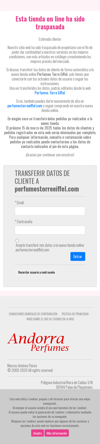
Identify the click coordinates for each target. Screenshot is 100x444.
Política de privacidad (75, 314)
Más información (57, 433)
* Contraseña (23, 221)
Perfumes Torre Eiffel (50, 93)
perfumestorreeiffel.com (24, 105)
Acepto (37, 433)
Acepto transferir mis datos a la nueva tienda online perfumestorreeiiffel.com (50, 247)
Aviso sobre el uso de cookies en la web (50, 319)
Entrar (77, 256)
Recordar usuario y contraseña (36, 272)
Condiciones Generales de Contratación (33, 314)
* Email (19, 202)
